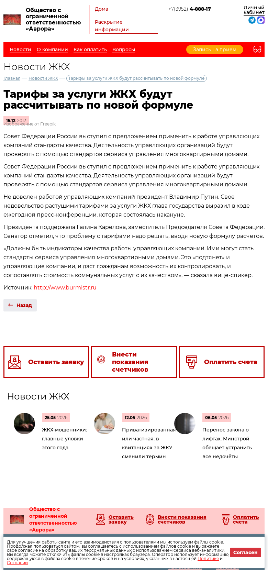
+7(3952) (189, 9)
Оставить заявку (121, 519)
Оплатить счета (246, 519)
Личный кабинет (254, 9)
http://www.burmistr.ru (65, 287)
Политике (208, 558)
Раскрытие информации (112, 26)
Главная (11, 78)
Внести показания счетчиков (182, 519)
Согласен (245, 552)
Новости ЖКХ (43, 78)
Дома (101, 9)
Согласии (17, 562)
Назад (24, 305)
